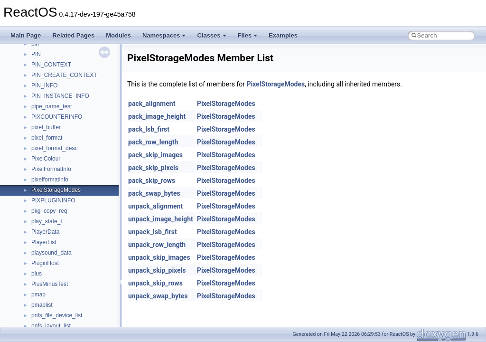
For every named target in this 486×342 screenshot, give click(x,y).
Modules (118, 35)
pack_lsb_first (148, 129)
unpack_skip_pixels (157, 270)
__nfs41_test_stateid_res (63, 157)
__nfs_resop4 (48, 293)
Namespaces (164, 35)
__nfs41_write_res (54, 220)
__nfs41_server (51, 74)
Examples (283, 35)
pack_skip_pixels (153, 167)
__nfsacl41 (45, 314)
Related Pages (73, 35)
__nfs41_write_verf (55, 241)
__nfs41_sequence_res (61, 53)
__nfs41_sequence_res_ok (65, 63)
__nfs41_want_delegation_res (69, 199)
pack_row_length (153, 142)
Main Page (25, 35)
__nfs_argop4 (48, 272)
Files (248, 35)
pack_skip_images (155, 155)
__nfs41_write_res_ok (59, 231)
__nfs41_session (52, 84)
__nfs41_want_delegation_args (71, 189)
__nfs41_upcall (50, 168)
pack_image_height (157, 116)
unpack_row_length (157, 244)
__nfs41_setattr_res (56, 105)
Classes (211, 35)
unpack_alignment (155, 206)
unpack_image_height (160, 219)
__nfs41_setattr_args (58, 95)
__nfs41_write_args (56, 210)
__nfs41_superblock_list (62, 136)
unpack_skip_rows (155, 283)
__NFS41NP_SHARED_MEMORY (75, 262)
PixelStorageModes (275, 84)
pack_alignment (151, 103)
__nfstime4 (45, 325)
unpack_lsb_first (152, 232)
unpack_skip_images (159, 257)
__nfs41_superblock (56, 126)
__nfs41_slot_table (55, 116)
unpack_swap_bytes (157, 296)
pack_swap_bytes (154, 193)
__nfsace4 (44, 304)
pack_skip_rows (151, 180)
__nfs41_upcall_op (55, 178)
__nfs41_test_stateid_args (64, 147)
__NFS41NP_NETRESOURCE (70, 251)
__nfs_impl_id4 (50, 283)
